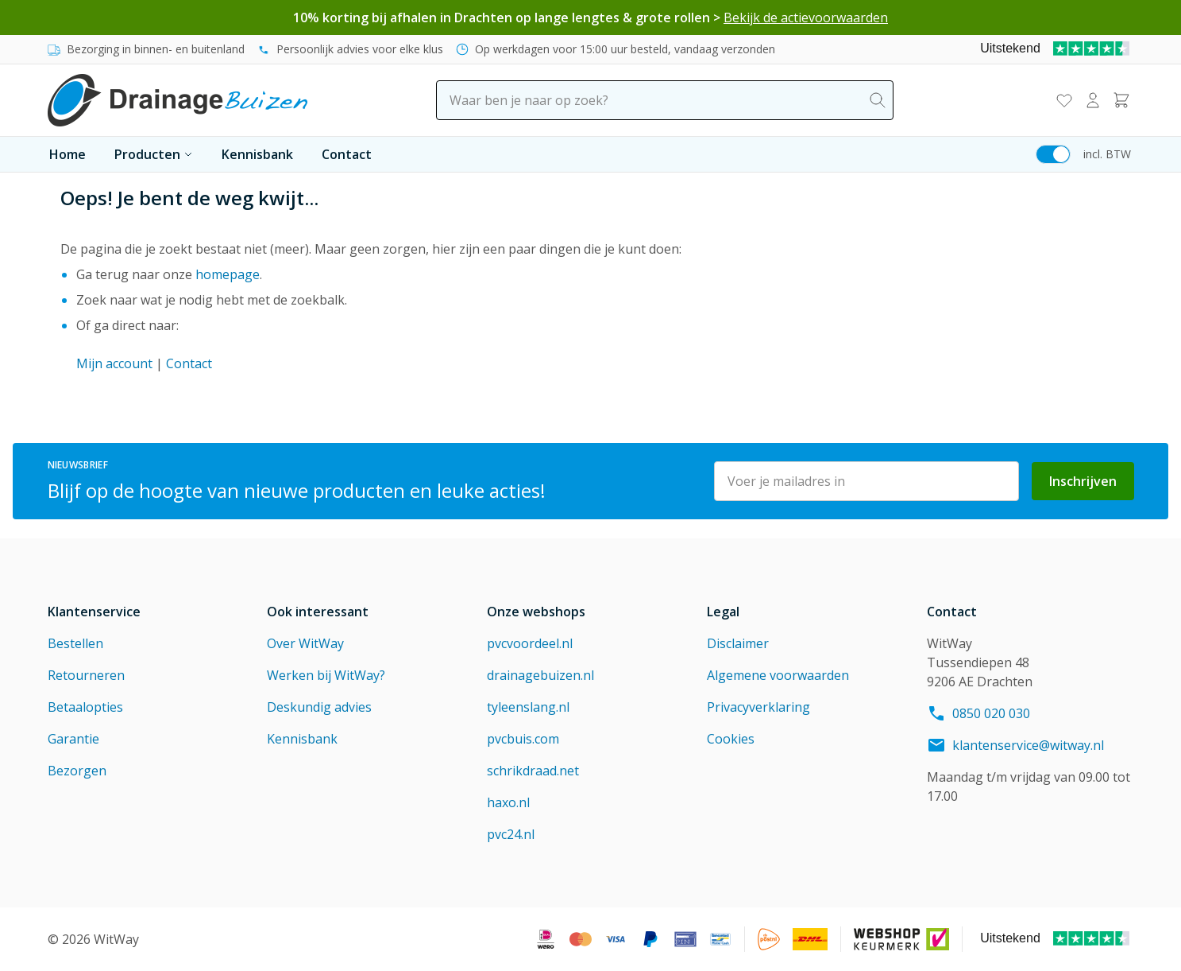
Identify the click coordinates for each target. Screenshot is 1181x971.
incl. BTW (1107, 153)
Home (67, 154)
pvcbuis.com (523, 739)
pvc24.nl (511, 834)
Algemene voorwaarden (778, 675)
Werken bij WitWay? (326, 675)
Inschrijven (1083, 481)
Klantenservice (94, 611)
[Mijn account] (1093, 100)
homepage (227, 274)
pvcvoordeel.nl (530, 643)
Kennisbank (257, 154)
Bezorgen (77, 770)
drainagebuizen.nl (540, 675)
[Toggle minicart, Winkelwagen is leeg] (1121, 100)
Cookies (731, 739)
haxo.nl (508, 802)
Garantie (73, 739)
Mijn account (114, 363)
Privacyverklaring (758, 707)
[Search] (877, 100)
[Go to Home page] (177, 100)
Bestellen (75, 643)
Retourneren (86, 675)
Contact (347, 154)
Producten (153, 154)
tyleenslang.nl (528, 707)
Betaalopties (85, 707)
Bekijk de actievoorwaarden (806, 17)
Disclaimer (738, 643)
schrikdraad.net (533, 770)
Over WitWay (305, 643)
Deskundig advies (319, 707)
